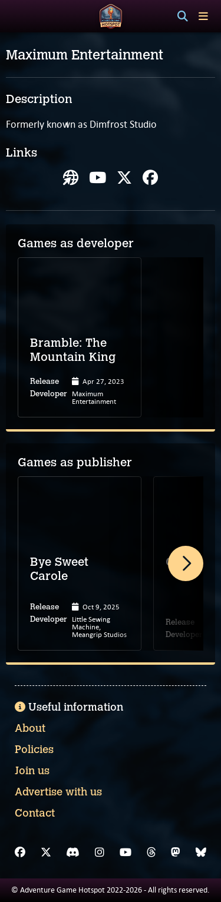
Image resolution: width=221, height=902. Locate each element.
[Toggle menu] (203, 16)
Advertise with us (58, 791)
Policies (34, 749)
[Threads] (151, 852)
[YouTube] (125, 852)
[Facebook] (20, 852)
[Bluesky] (201, 852)
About (30, 728)
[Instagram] (99, 852)
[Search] (182, 16)
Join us (32, 770)
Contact (35, 813)
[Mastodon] (175, 852)
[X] (46, 852)
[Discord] (73, 852)
